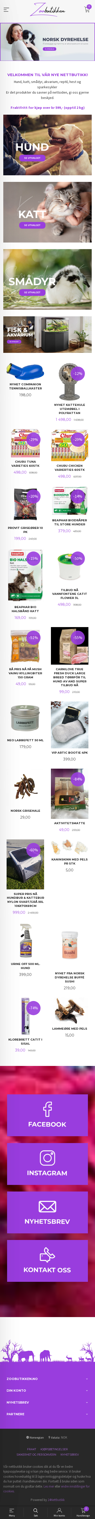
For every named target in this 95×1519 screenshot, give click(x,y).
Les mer (49, 1486)
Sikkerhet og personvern (36, 1454)
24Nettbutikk (56, 1500)
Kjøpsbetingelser (54, 1449)
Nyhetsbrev (70, 1454)
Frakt (31, 1449)
